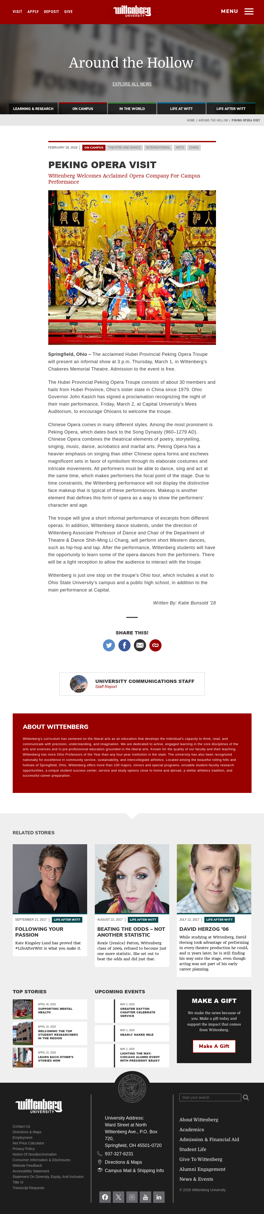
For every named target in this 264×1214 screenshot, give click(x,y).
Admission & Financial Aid (209, 1139)
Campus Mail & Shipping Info (134, 1170)
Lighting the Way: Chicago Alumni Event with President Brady (140, 1056)
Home (191, 120)
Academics (191, 1129)
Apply (33, 11)
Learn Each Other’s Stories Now (55, 1058)
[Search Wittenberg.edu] (210, 1097)
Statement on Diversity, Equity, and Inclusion (48, 1177)
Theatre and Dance (124, 147)
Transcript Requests (28, 1188)
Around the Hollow (213, 120)
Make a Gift (214, 1046)
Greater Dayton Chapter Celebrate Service (137, 1012)
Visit (17, 11)
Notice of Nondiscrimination (35, 1154)
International (158, 147)
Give (68, 11)
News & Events (196, 1179)
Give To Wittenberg (200, 1159)
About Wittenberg (198, 1119)
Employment (23, 1138)
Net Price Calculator (28, 1143)
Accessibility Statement (31, 1171)
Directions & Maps (27, 1132)
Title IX (18, 1182)
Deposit (51, 11)
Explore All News (132, 84)
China (194, 147)
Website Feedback (27, 1165)
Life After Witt (230, 109)
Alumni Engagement (202, 1169)
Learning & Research (33, 109)
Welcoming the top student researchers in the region (58, 1034)
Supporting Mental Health (55, 1010)
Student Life (192, 1149)
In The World (132, 109)
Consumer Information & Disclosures (42, 1160)
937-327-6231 (119, 1153)
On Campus (82, 109)
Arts (180, 147)
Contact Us (21, 1126)
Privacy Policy (24, 1149)
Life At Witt (181, 109)
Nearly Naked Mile (136, 1034)
